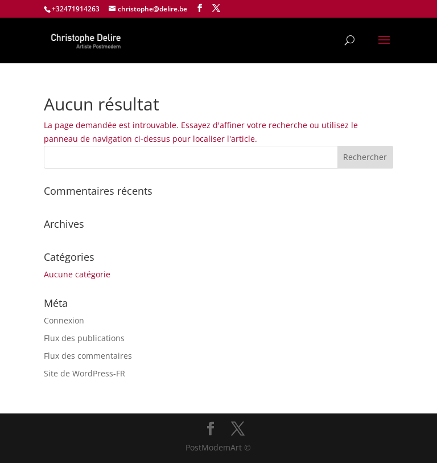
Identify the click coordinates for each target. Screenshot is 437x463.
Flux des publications (84, 338)
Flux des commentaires (88, 355)
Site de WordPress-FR (84, 373)
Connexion (64, 320)
